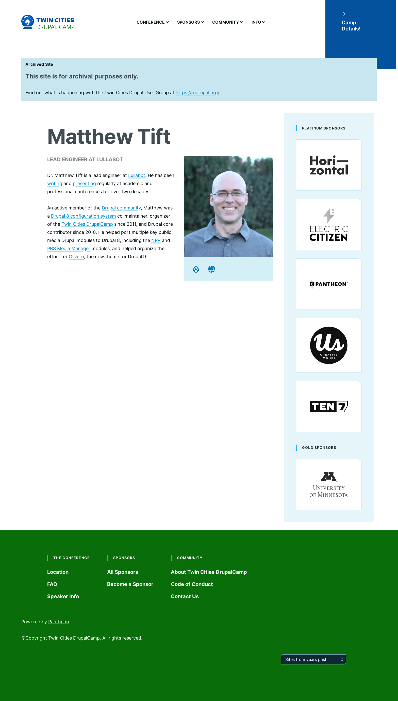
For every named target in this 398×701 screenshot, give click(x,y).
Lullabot (136, 175)
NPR (156, 240)
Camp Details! (351, 22)
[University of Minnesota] (329, 484)
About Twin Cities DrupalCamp (209, 572)
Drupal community (121, 207)
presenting (84, 183)
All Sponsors (122, 572)
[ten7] (329, 406)
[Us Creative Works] (329, 345)
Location (58, 572)
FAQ (52, 584)
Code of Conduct (192, 584)
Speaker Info (63, 596)
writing (54, 183)
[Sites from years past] (313, 659)
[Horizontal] (329, 165)
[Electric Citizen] (329, 224)
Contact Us (185, 596)
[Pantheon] (329, 284)
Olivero (76, 256)
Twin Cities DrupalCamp (87, 224)
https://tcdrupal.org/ (197, 92)
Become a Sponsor (130, 584)
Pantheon (58, 621)
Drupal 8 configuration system (83, 216)
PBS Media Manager (68, 248)
